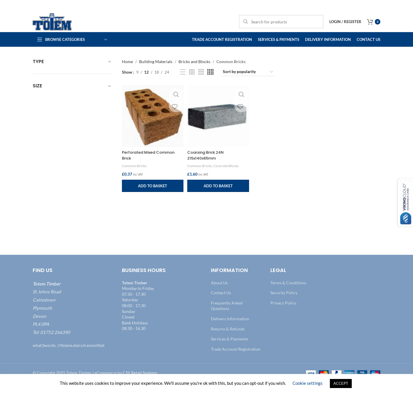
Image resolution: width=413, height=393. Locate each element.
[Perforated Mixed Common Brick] (152, 125)
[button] (152, 194)
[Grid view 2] (192, 82)
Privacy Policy (283, 313)
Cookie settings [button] (308, 383)
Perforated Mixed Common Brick (150, 164)
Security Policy (284, 302)
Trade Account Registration (235, 359)
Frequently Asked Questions (227, 316)
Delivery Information (230, 328)
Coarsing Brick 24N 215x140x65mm (208, 164)
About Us (219, 292)
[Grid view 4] (210, 82)
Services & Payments (229, 349)
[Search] (281, 27)
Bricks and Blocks (194, 71)
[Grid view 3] (201, 82)
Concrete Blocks (229, 174)
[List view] (183, 82)
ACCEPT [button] (340, 383)
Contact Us (221, 302)
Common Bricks (135, 174)
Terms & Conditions (288, 292)
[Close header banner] (405, 6)
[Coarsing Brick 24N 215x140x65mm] (218, 125)
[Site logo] (59, 26)
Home (127, 71)
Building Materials (155, 71)
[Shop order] (248, 82)
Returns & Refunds (228, 339)
